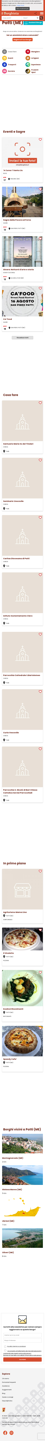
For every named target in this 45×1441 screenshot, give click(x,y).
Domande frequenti (9, 1382)
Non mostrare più (23, 9)
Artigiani (35, 58)
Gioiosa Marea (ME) (12, 1189)
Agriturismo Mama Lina (15, 912)
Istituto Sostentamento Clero (17, 615)
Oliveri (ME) (8, 1252)
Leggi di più (20, 5)
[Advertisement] (22, 102)
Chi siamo (5, 1379)
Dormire (11, 71)
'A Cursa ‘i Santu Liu (13, 170)
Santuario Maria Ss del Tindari (18, 444)
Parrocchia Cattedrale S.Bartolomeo (21, 675)
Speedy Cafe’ (10, 1059)
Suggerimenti (6, 1390)
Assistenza (6, 1386)
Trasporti (12, 64)
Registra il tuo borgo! (23, 39)
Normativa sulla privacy (23, 1422)
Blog (3, 1393)
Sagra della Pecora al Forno (17, 220)
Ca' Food (7, 319)
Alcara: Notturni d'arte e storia (18, 269)
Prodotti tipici (34, 71)
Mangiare (35, 52)
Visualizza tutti (22, 338)
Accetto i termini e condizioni (16, 1346)
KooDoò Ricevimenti (13, 1009)
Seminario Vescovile (13, 501)
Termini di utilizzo (8, 1422)
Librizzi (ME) (8, 1221)
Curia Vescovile (11, 732)
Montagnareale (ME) (12, 1158)
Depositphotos (7, 1401)
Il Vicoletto (8, 953)
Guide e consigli (7, 1397)
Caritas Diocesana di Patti (16, 558)
